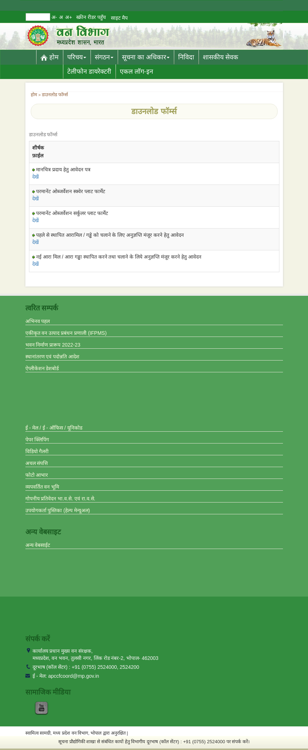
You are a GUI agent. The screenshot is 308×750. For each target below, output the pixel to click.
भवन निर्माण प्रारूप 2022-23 (52, 345)
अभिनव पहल (37, 321)
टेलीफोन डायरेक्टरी (89, 71)
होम (49, 57)
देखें (35, 177)
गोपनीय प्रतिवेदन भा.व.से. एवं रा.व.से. (60, 498)
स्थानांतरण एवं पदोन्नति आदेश (52, 356)
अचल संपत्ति (36, 463)
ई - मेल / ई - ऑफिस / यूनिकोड (53, 428)
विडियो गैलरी (37, 451)
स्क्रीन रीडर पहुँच (91, 17)
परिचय (76, 57)
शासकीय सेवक (220, 57)
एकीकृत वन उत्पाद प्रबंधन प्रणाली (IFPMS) (66, 333)
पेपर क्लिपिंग (37, 439)
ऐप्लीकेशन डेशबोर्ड (42, 368)
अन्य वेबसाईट (37, 545)
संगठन (104, 57)
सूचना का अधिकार (146, 57)
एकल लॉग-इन (136, 71)
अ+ (68, 17)
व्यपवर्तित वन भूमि (42, 487)
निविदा (186, 57)
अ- (54, 17)
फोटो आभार (36, 475)
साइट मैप (119, 18)
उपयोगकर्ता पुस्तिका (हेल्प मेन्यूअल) (57, 510)
